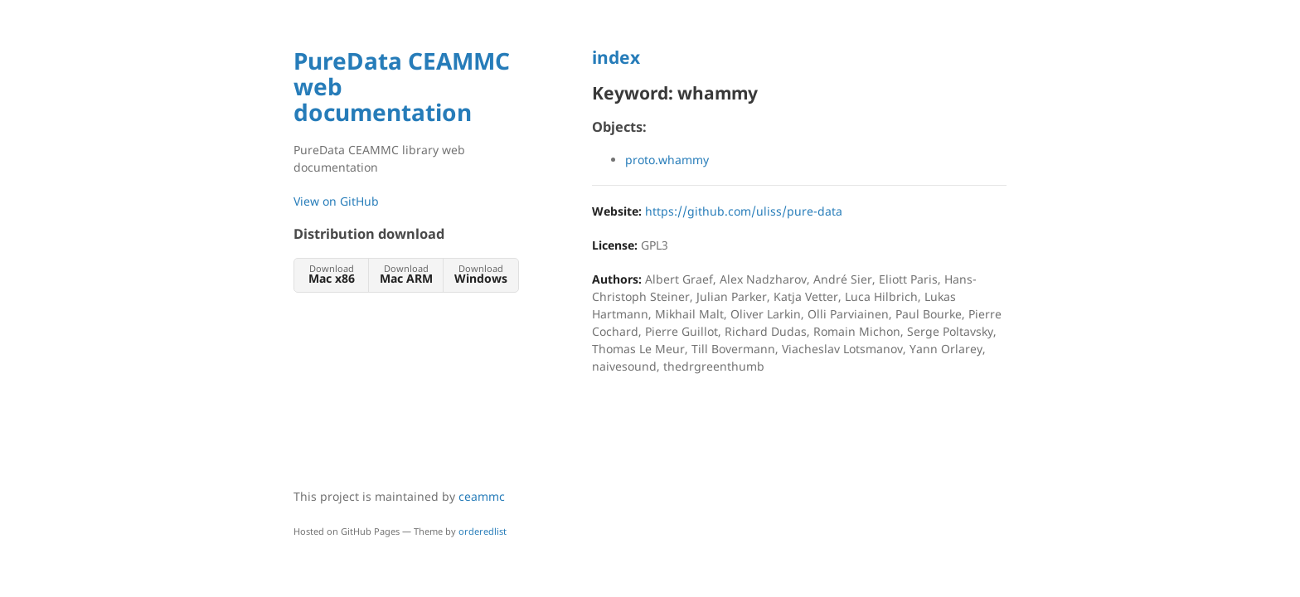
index (616, 57)
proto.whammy (667, 159)
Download (331, 274)
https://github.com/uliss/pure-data (743, 211)
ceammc (481, 496)
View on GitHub (336, 201)
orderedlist (482, 531)
